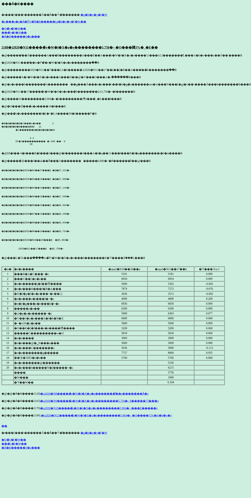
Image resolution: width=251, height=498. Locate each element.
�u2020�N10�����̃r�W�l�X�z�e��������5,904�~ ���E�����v (99, 420)
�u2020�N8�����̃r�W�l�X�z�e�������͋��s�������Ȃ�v (94, 405)
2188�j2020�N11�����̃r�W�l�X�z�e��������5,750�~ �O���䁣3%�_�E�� (79, 47)
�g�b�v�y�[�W (93, 14)
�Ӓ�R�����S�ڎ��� (20, 36)
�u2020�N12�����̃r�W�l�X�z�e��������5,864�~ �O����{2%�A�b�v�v (106, 427)
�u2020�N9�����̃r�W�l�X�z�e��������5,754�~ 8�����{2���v (99, 412)
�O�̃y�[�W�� (13, 28)
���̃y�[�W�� (14, 32)
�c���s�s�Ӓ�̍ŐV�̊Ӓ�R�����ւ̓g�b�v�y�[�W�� (43, 21)
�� (4, 437)
